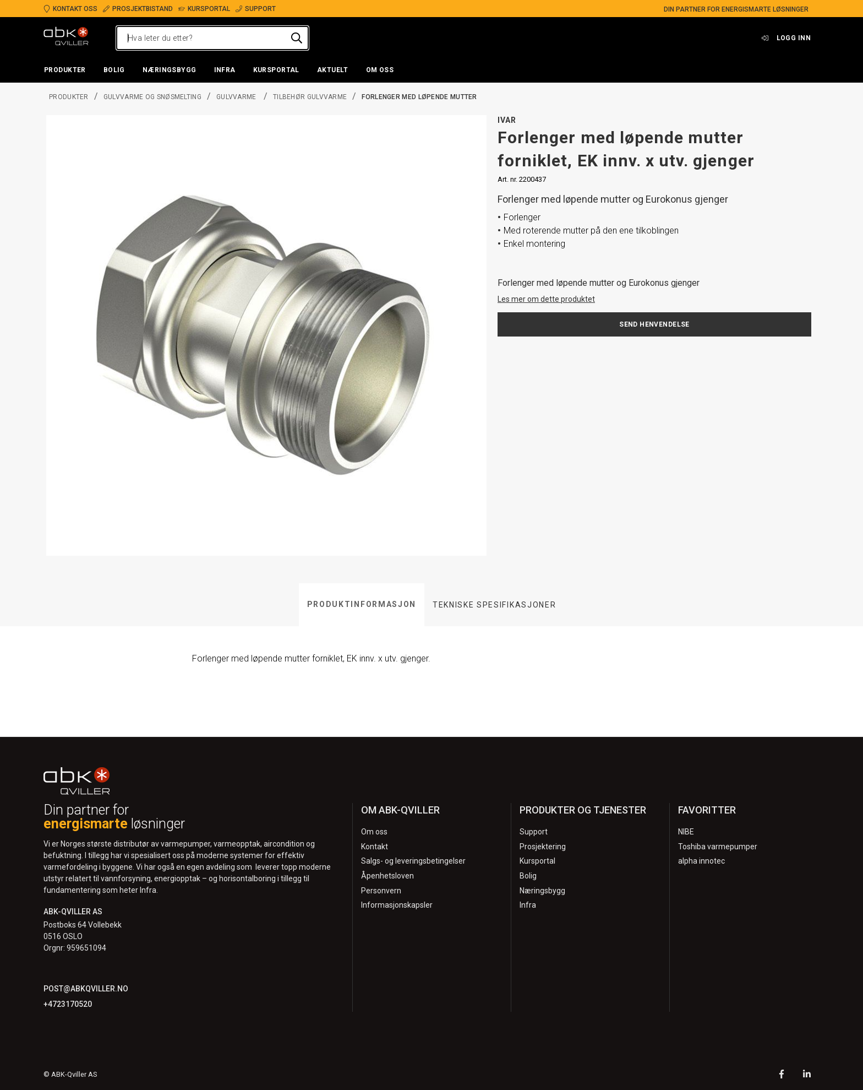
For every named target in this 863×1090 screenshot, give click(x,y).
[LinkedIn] (807, 1075)
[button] (65, 70)
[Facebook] (781, 1075)
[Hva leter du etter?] (212, 38)
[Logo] (66, 38)
